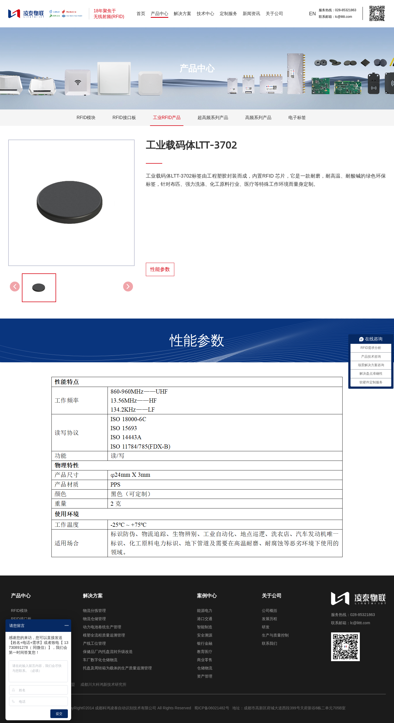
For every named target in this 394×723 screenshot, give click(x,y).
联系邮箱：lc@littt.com (335, 17)
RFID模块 (86, 117)
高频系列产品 (258, 117)
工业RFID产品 (167, 117)
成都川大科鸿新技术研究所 (103, 684)
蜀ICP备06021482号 (211, 708)
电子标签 (297, 117)
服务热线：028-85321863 (337, 10)
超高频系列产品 (213, 117)
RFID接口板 (124, 117)
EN (312, 13)
